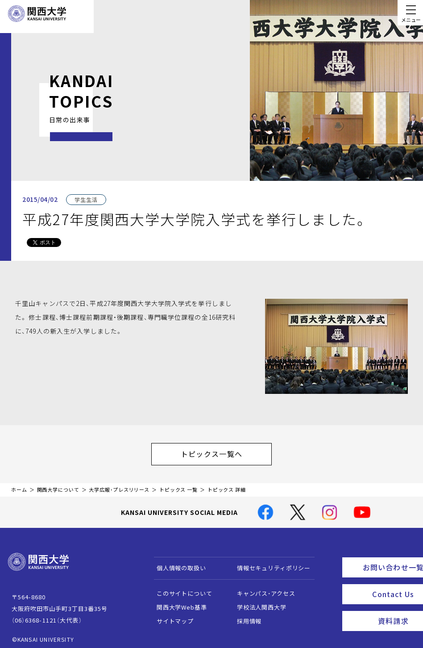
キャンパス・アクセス (261, 589)
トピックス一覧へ (220, 451)
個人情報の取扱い (177, 563)
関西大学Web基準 (177, 602)
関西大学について (58, 485)
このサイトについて (180, 589)
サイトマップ (170, 616)
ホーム (19, 485)
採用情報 (244, 616)
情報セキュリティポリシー (269, 563)
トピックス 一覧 (178, 485)
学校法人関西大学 (257, 602)
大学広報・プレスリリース (119, 485)
